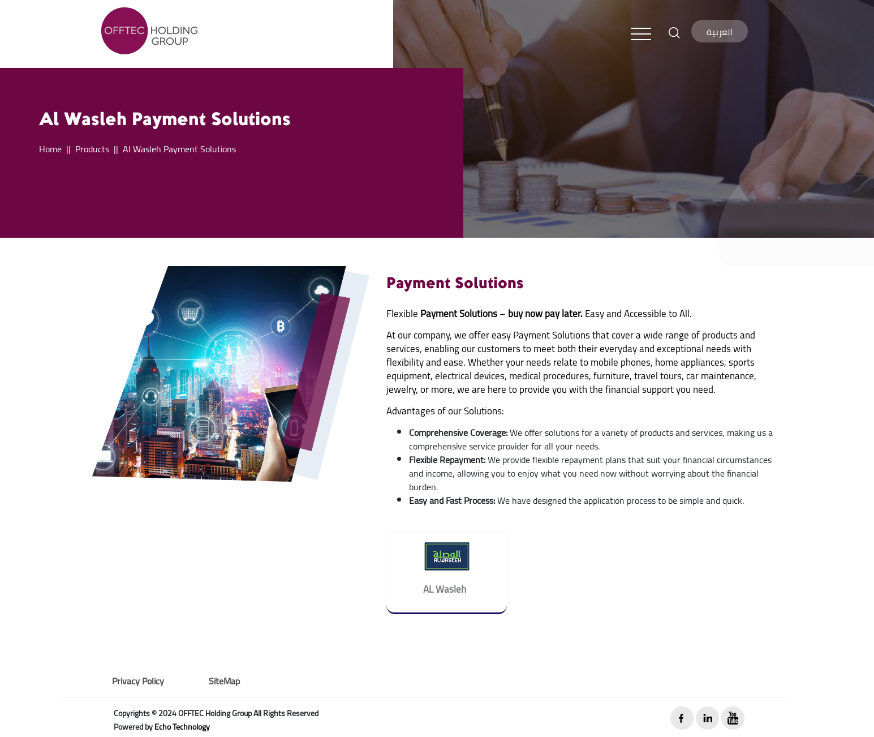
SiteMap (224, 680)
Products (92, 149)
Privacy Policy (138, 680)
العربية (720, 31)
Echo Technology (182, 726)
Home (50, 149)
